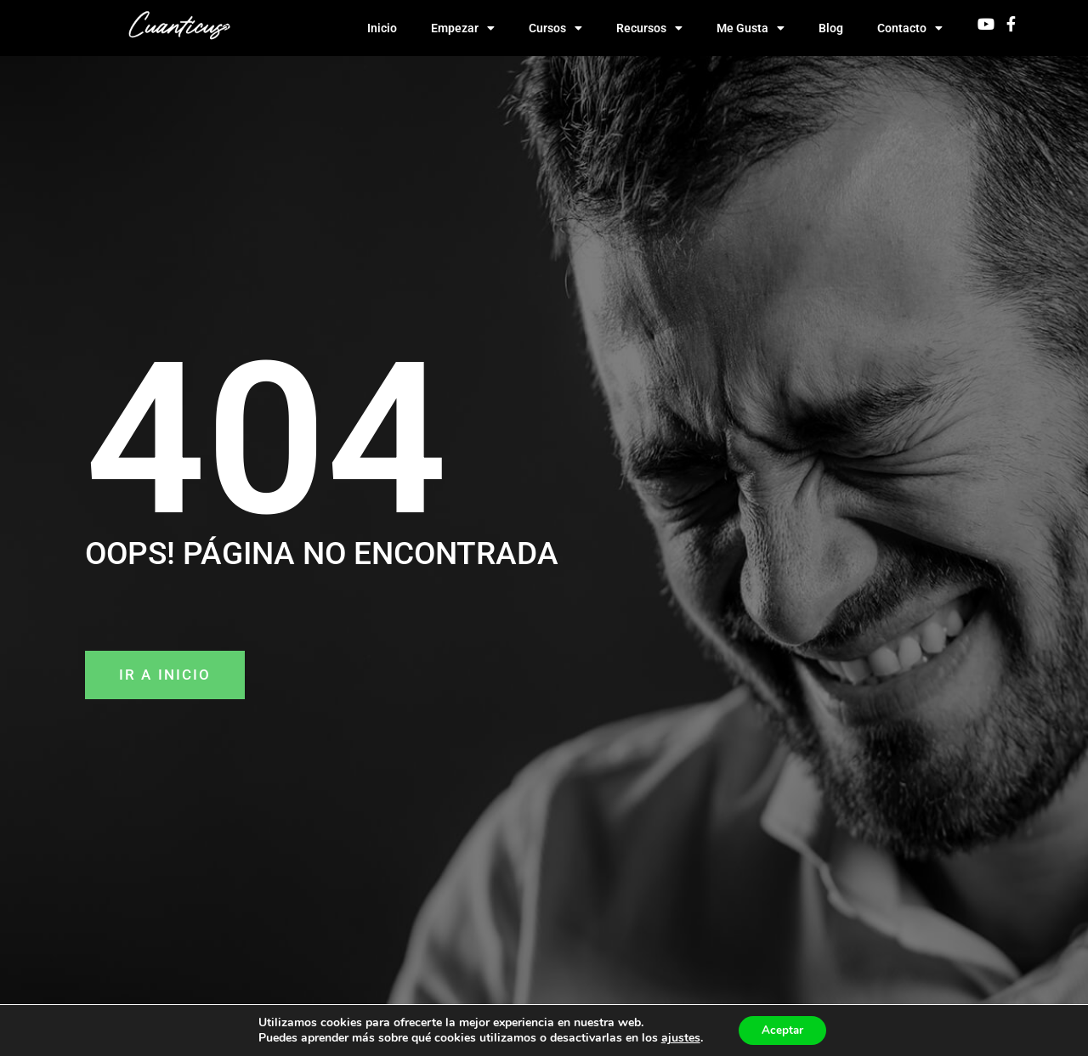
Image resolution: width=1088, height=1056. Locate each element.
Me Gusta (751, 28)
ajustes (677, 1037)
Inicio (382, 28)
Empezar (463, 28)
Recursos (649, 28)
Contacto (910, 28)
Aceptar (783, 1029)
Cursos (555, 28)
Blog (831, 28)
